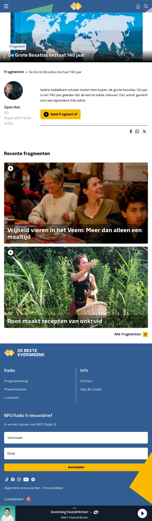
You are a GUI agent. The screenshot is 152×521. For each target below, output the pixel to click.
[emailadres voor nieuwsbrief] (76, 453)
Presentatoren (15, 389)
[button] (142, 513)
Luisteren (11, 397)
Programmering (16, 381)
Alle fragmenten (131, 334)
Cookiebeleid (13, 499)
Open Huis (12, 107)
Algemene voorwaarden (22, 488)
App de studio (90, 389)
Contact (86, 381)
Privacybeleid (53, 488)
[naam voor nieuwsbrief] (76, 438)
